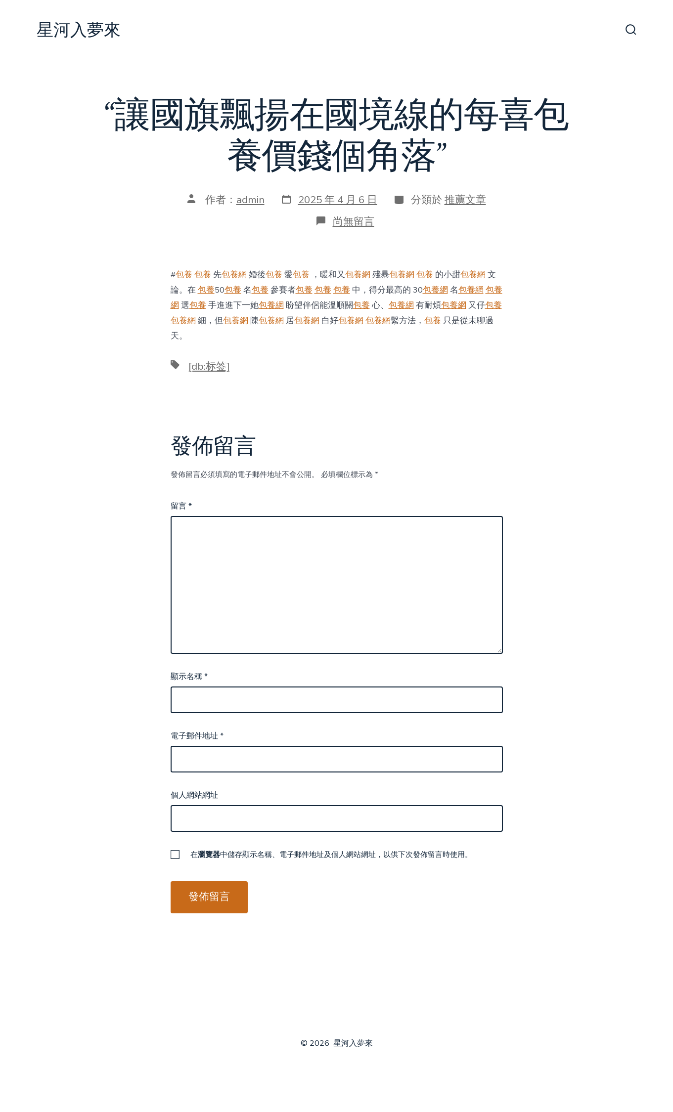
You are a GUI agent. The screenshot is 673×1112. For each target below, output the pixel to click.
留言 (181, 506)
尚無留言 (353, 221)
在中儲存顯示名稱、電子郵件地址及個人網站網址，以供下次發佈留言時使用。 (331, 854)
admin (250, 200)
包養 (184, 274)
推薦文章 (465, 200)
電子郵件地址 (197, 735)
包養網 (234, 274)
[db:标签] (209, 366)
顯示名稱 (189, 676)
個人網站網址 (194, 795)
